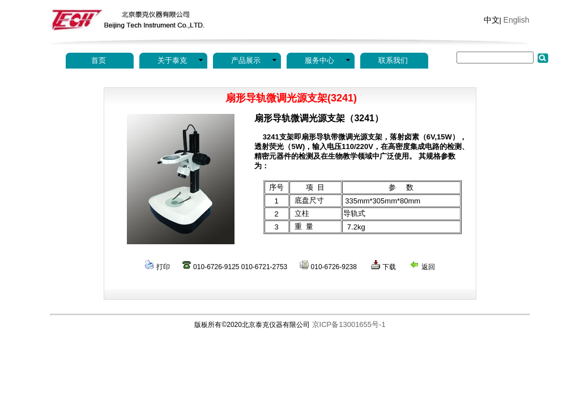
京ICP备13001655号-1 (349, 324)
